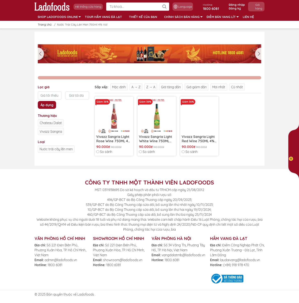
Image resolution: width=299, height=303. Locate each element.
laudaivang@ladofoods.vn (240, 260)
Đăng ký (235, 8)
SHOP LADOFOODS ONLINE (59, 17)
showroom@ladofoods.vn (122, 260)
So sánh (104, 152)
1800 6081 (55, 265)
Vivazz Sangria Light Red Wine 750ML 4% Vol (198, 139)
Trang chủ (43, 24)
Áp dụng (46, 105)
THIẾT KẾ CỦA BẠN (143, 17)
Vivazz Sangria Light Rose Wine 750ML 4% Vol (113, 139)
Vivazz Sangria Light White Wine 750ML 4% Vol (155, 139)
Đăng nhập (237, 5)
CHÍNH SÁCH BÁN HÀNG (183, 17)
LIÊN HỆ (248, 17)
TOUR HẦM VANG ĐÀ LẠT (103, 17)
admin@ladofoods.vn (61, 260)
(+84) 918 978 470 (236, 265)
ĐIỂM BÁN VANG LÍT (223, 17)
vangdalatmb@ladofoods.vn (183, 255)
